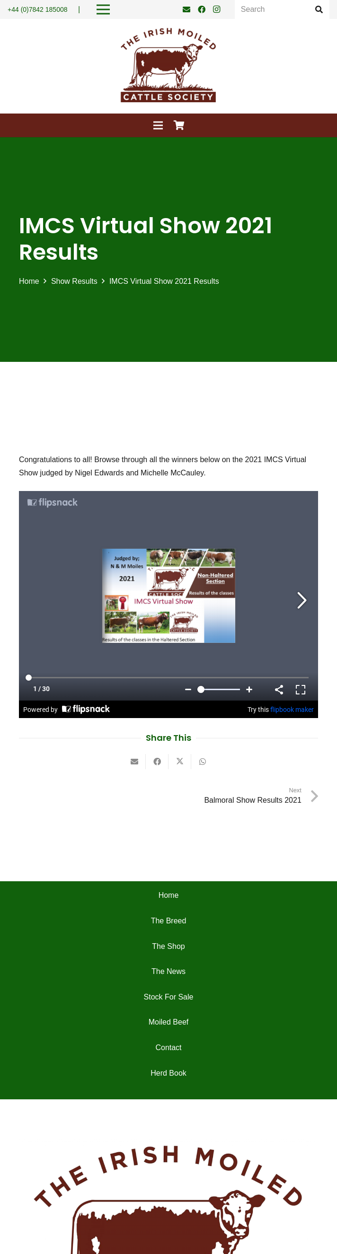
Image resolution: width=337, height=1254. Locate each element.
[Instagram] (216, 9)
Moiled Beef (169, 1022)
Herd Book (168, 1073)
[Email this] (134, 761)
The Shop (168, 946)
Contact (168, 1048)
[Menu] (158, 125)
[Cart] (179, 125)
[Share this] (157, 761)
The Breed (168, 921)
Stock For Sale (169, 997)
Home (169, 895)
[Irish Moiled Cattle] (168, 66)
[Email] (186, 9)
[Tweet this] (179, 761)
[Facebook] (201, 9)
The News (168, 971)
